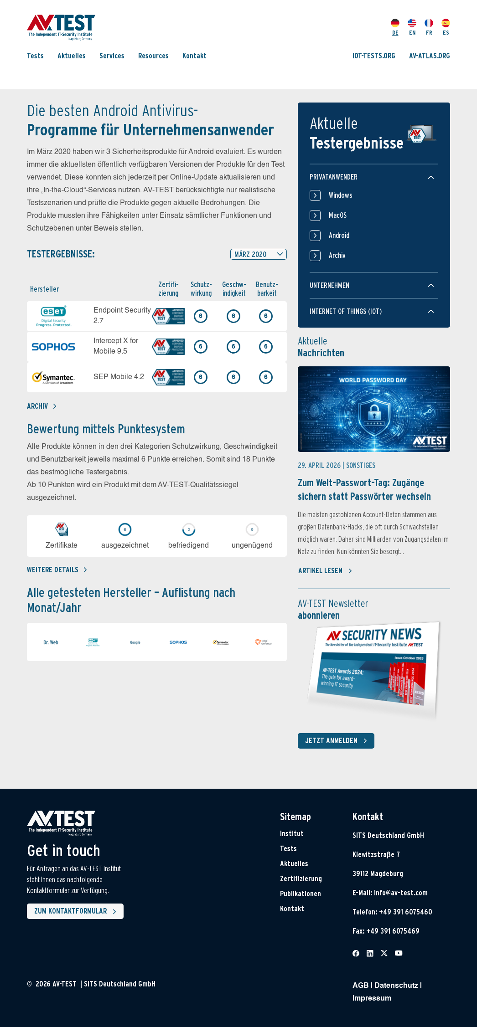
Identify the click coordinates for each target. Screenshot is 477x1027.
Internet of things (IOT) (346, 311)
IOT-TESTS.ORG (374, 55)
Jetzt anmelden (338, 740)
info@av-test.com (401, 892)
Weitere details (57, 569)
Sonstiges (360, 465)
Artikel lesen (325, 570)
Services (111, 55)
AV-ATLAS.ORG (429, 55)
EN (412, 27)
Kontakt (194, 55)
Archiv (41, 406)
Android (329, 235)
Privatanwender (334, 177)
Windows (331, 195)
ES (445, 27)
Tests (35, 55)
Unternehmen (329, 285)
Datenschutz (396, 986)
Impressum (372, 998)
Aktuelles (71, 55)
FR (429, 27)
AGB (361, 986)
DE (395, 27)
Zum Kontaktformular (77, 911)
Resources (153, 55)
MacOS (328, 215)
